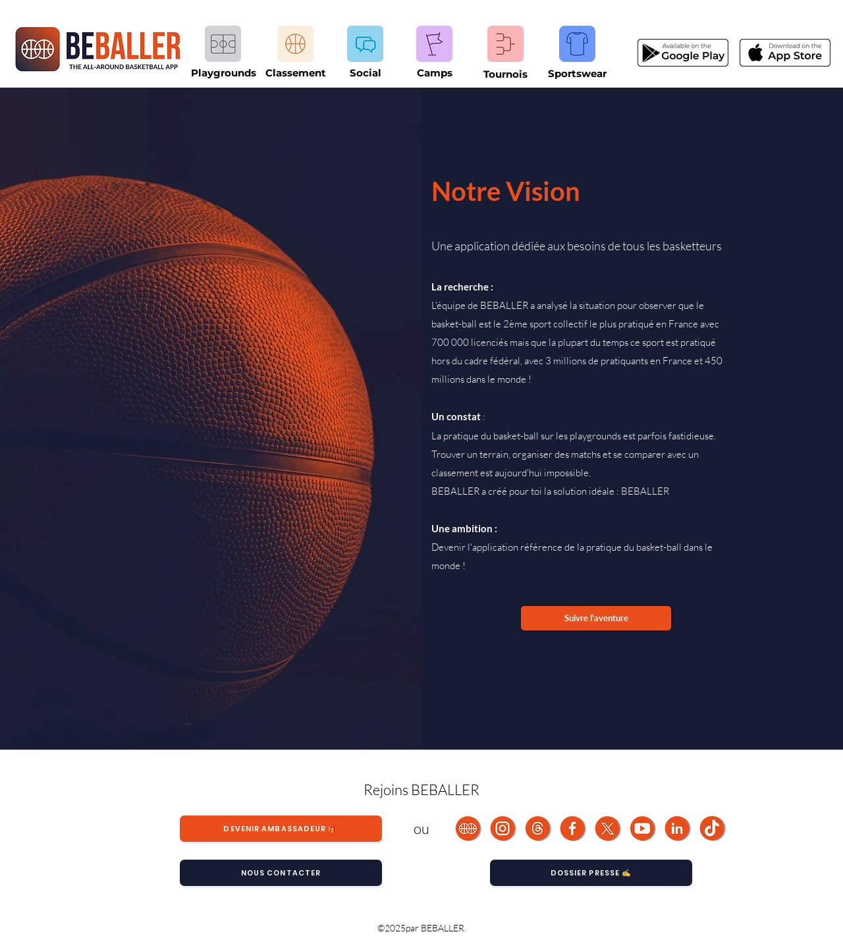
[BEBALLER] (468, 828)
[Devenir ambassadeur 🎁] (281, 829)
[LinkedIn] (678, 828)
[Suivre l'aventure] (596, 618)
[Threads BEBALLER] (538, 828)
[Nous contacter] (281, 873)
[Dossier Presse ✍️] (591, 873)
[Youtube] (643, 828)
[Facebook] (573, 828)
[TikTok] (712, 828)
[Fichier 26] (608, 828)
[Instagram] (503, 828)
